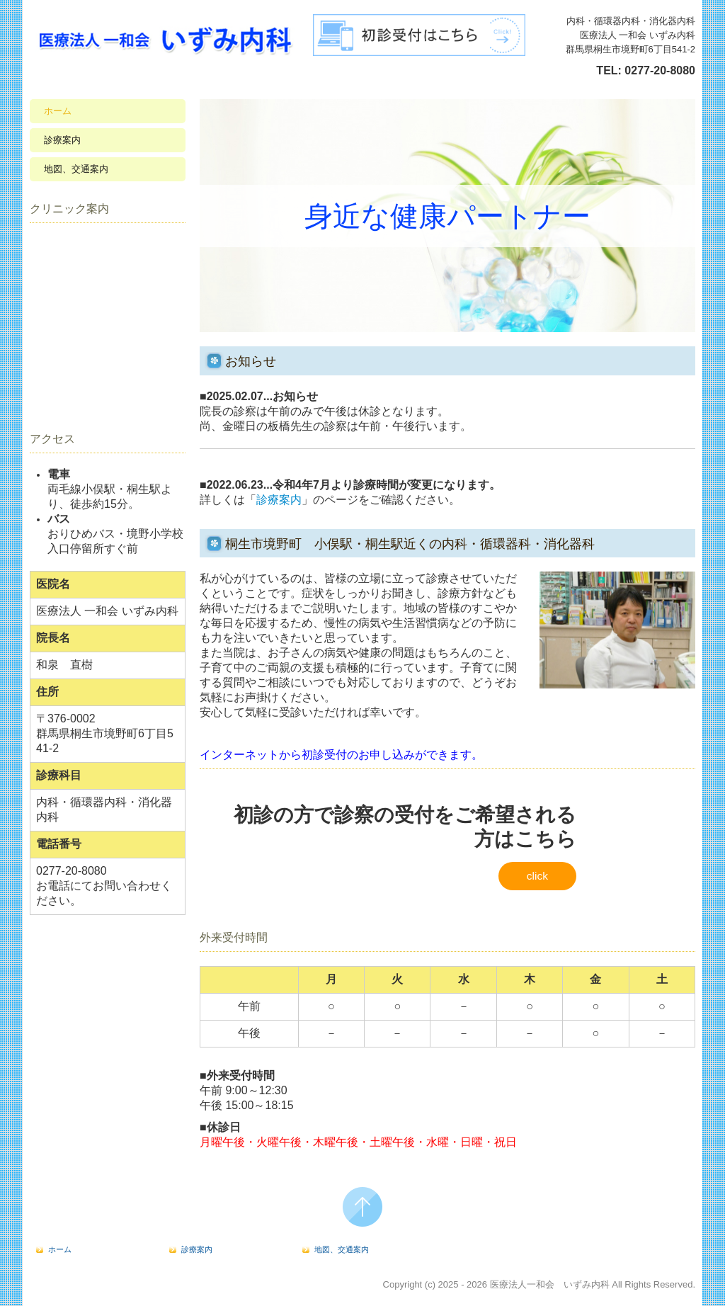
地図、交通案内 (76, 169)
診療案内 (62, 140)
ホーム (58, 111)
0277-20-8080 (659, 70)
